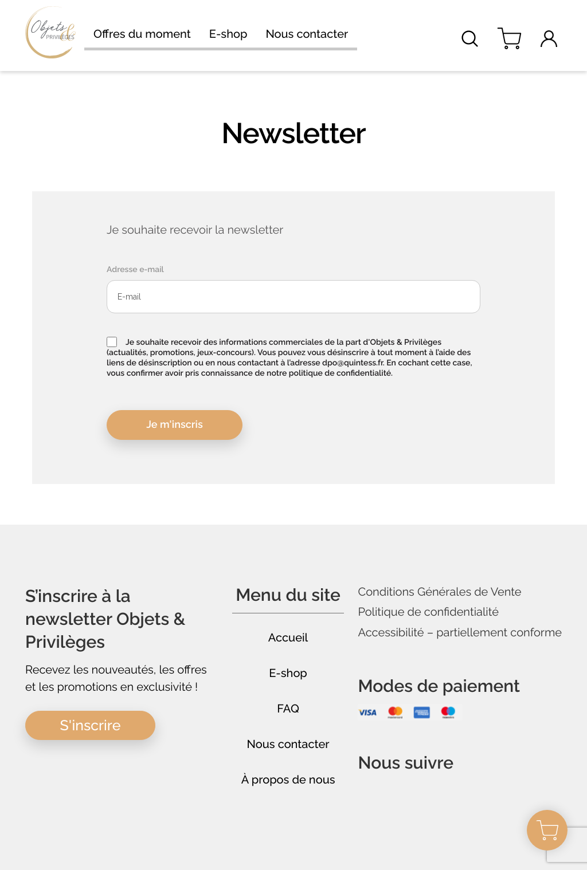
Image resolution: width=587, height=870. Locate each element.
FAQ (288, 708)
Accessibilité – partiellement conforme (460, 632)
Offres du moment (142, 34)
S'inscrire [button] (90, 725)
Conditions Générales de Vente (439, 592)
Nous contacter (306, 34)
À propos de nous (288, 779)
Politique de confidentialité (428, 612)
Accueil (288, 637)
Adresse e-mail (135, 269)
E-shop (228, 34)
